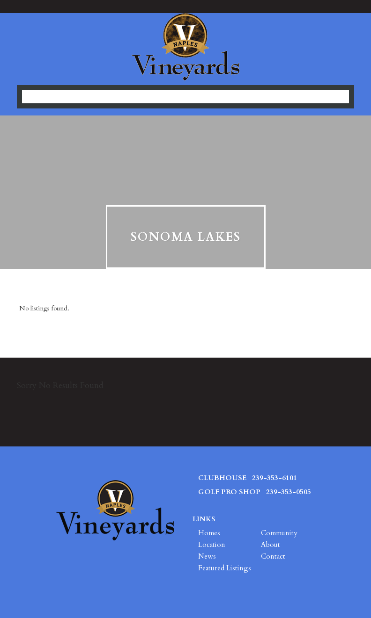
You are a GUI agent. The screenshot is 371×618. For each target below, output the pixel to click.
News (207, 556)
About (270, 544)
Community (279, 533)
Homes (209, 533)
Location (211, 544)
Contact (273, 556)
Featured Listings (224, 568)
